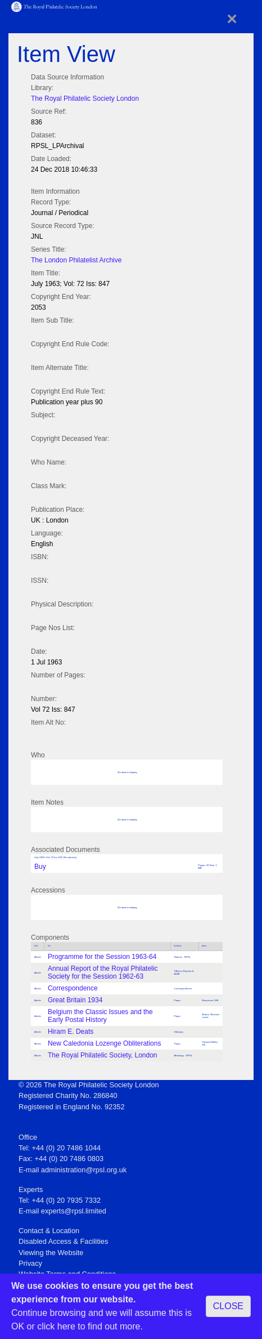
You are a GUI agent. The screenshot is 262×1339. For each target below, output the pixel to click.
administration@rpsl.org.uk (84, 1170)
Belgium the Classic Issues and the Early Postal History (100, 1016)
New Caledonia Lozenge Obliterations (104, 1043)
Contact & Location (49, 1230)
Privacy (30, 1263)
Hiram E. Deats (70, 1032)
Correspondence (73, 988)
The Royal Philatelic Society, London (102, 1055)
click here (56, 1326)
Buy (40, 867)
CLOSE (228, 1306)
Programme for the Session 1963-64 (102, 957)
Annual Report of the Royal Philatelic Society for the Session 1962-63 (102, 972)
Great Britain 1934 (75, 1000)
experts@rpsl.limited (73, 1211)
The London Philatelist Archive (76, 260)
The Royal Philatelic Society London (85, 98)
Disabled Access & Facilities (63, 1241)
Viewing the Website (51, 1252)
